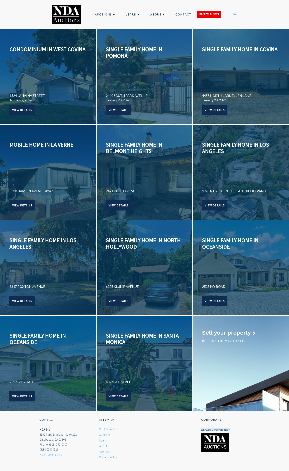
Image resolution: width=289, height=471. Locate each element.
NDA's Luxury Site (50, 454)
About (157, 14)
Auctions (105, 14)
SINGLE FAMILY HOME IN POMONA (134, 52)
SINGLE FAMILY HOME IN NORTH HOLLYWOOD (143, 243)
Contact (183, 14)
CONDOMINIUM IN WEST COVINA (47, 49)
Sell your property (229, 332)
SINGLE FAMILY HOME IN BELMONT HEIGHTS (134, 148)
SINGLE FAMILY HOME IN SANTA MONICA (142, 339)
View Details (22, 110)
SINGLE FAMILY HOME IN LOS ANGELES (235, 148)
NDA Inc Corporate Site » (215, 429)
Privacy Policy (108, 457)
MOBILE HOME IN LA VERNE (41, 144)
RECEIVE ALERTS (209, 14)
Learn (132, 14)
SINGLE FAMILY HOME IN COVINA (239, 49)
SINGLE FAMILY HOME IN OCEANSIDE (230, 243)
